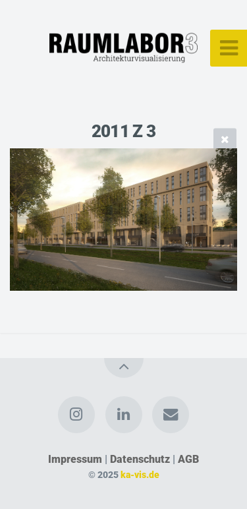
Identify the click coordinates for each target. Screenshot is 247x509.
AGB (188, 459)
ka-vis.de (140, 475)
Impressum (75, 459)
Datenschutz (140, 459)
